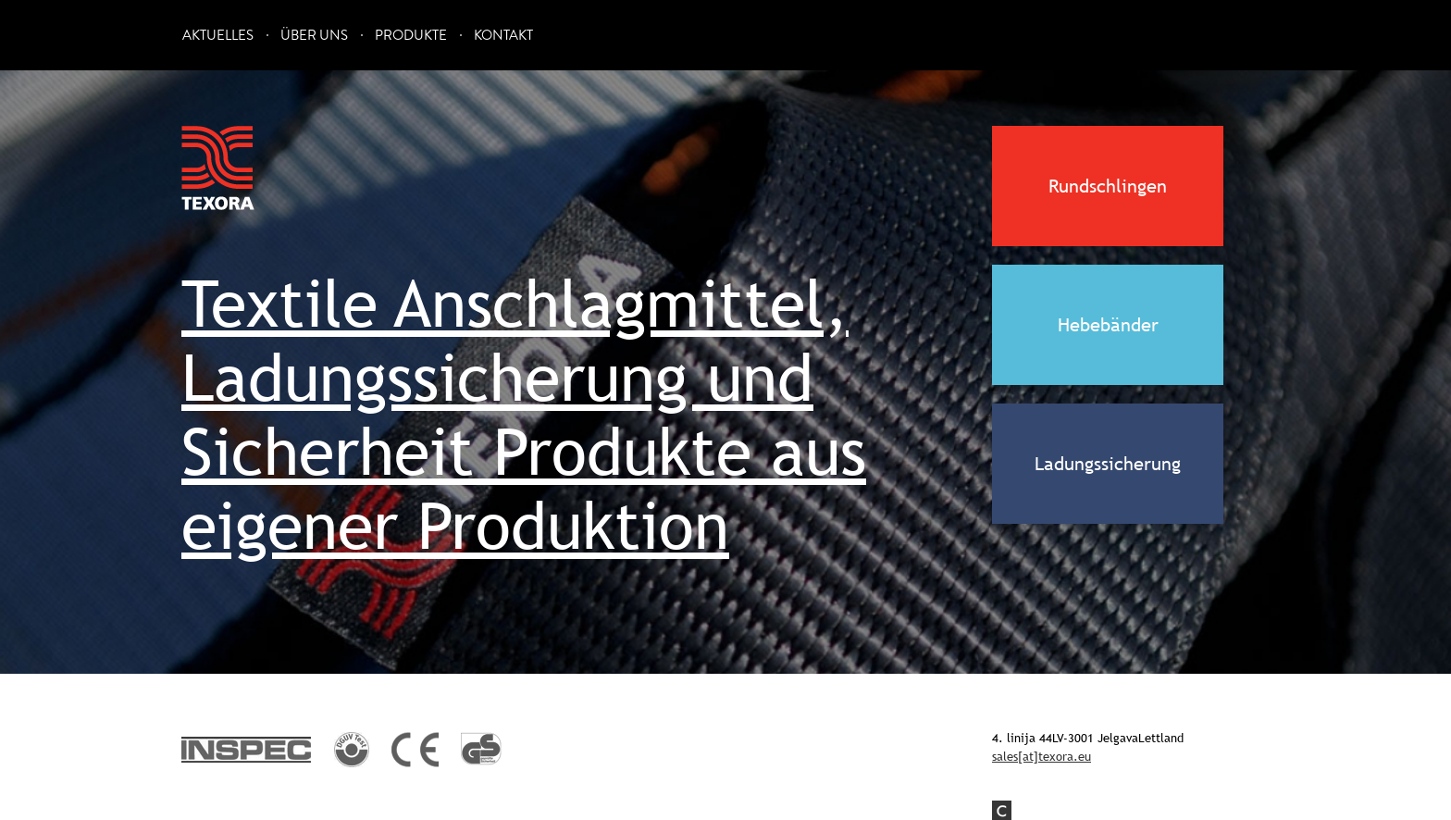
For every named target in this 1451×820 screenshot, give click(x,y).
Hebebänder (1108, 325)
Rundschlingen (1107, 186)
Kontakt (503, 36)
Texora (218, 168)
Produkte (411, 36)
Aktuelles (218, 36)
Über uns (314, 36)
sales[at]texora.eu (1041, 756)
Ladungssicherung (1108, 464)
